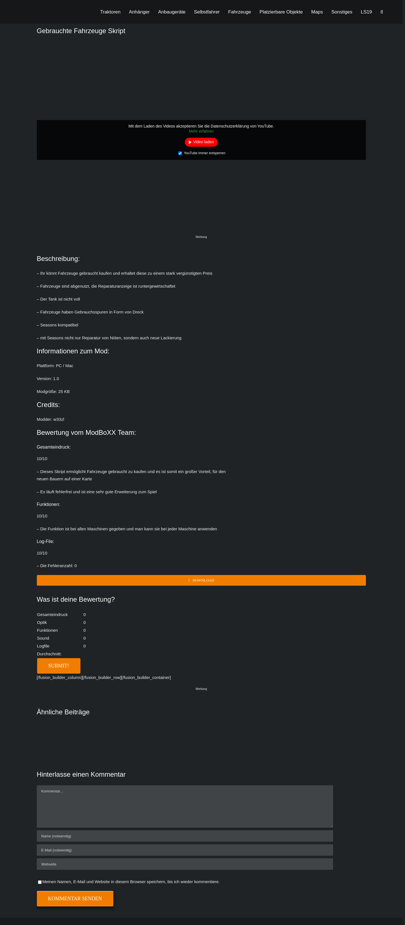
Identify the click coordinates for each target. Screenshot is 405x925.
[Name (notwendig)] (185, 836)
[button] (382, 12)
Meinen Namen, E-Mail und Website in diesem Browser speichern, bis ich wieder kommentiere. (131, 881)
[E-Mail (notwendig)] (185, 850)
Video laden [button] (203, 142)
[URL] (185, 864)
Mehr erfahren (201, 131)
